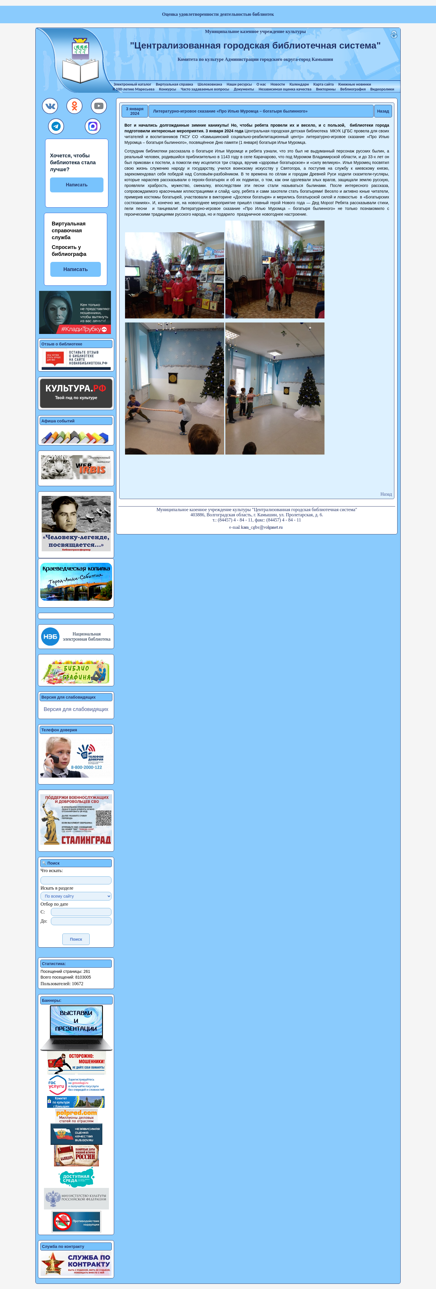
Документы (244, 89)
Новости (277, 84)
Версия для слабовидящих (76, 709)
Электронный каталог (132, 84)
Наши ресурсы (239, 84)
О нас (261, 84)
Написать (77, 184)
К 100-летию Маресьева (133, 89)
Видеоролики (382, 89)
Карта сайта (324, 84)
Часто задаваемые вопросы (205, 89)
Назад (383, 111)
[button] (50, 107)
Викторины (326, 89)
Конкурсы (167, 89)
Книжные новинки (354, 84)
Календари (299, 84)
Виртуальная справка (174, 84)
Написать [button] (75, 269)
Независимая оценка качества (285, 89)
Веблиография (353, 89)
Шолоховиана (210, 84)
